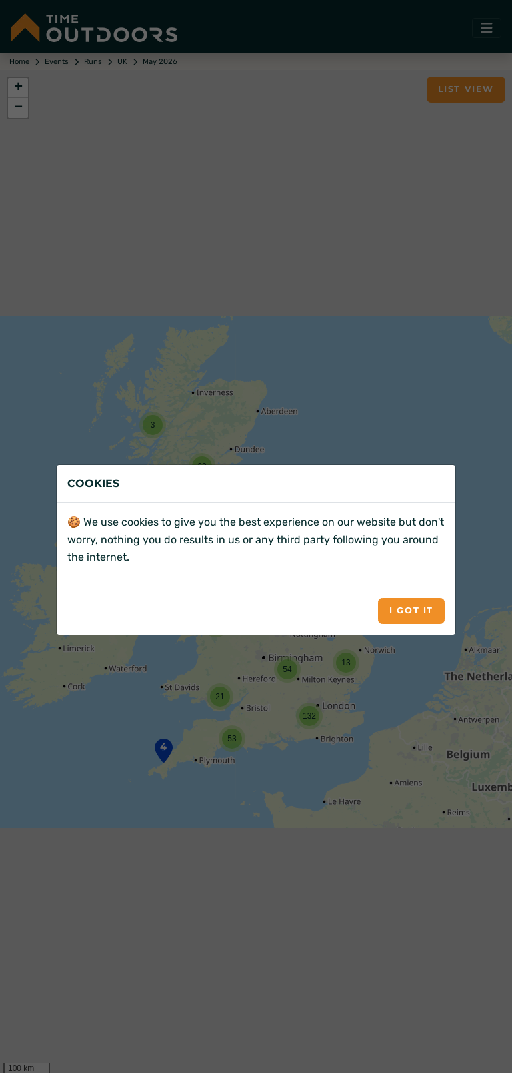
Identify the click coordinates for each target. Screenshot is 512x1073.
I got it (411, 610)
